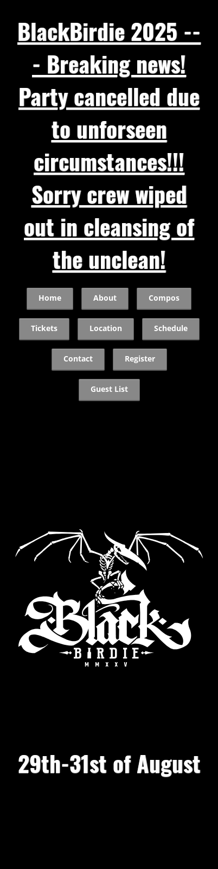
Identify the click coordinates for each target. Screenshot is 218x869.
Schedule (171, 328)
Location (105, 328)
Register (140, 359)
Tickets (44, 328)
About (105, 298)
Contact (78, 359)
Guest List (109, 389)
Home (50, 298)
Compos (164, 298)
